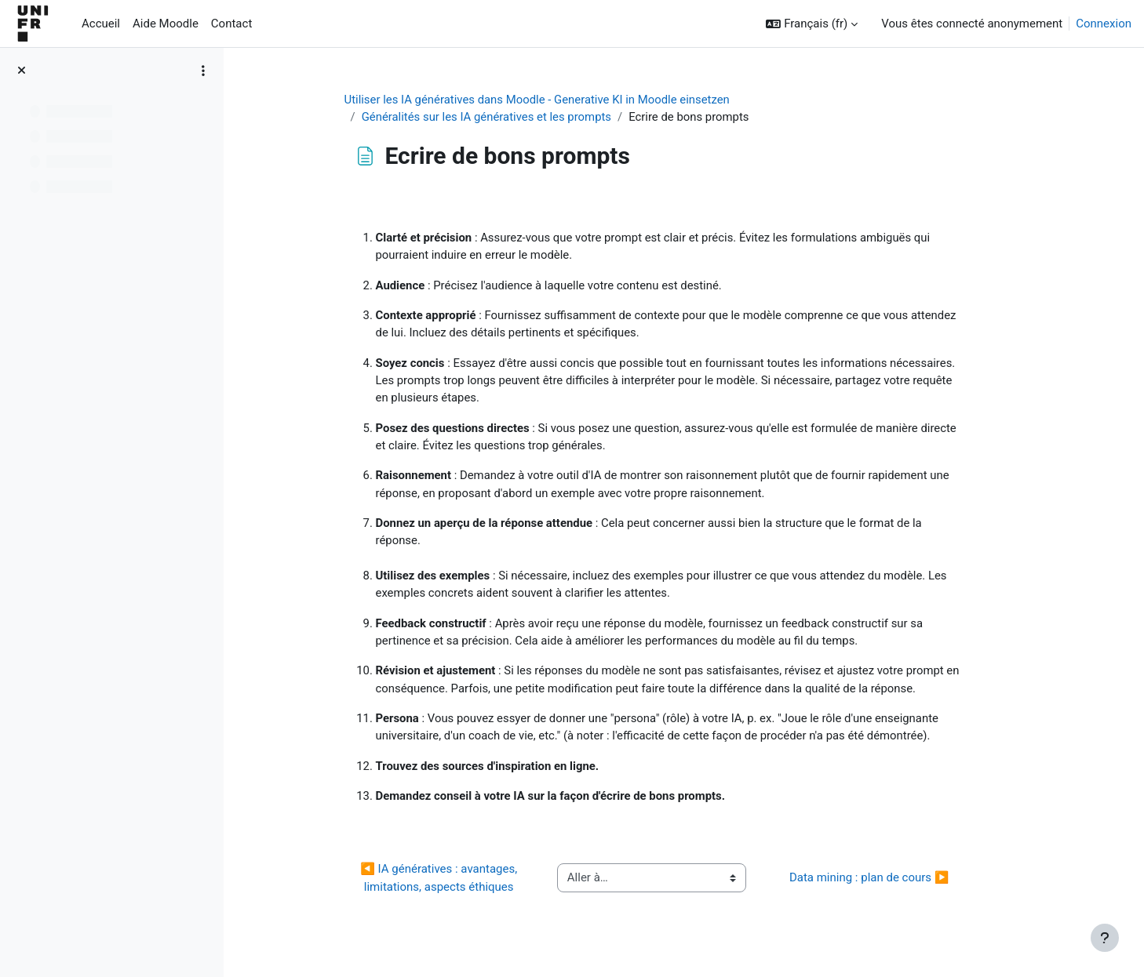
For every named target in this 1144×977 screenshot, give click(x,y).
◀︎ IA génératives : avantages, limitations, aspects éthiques (460, 882)
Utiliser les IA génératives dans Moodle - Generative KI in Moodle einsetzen (558, 100)
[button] (812, 24)
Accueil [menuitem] (101, 23)
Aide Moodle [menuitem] (166, 23)
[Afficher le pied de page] (1105, 938)
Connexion (1103, 23)
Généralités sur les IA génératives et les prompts (507, 118)
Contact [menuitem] (231, 23)
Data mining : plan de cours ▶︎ (889, 881)
